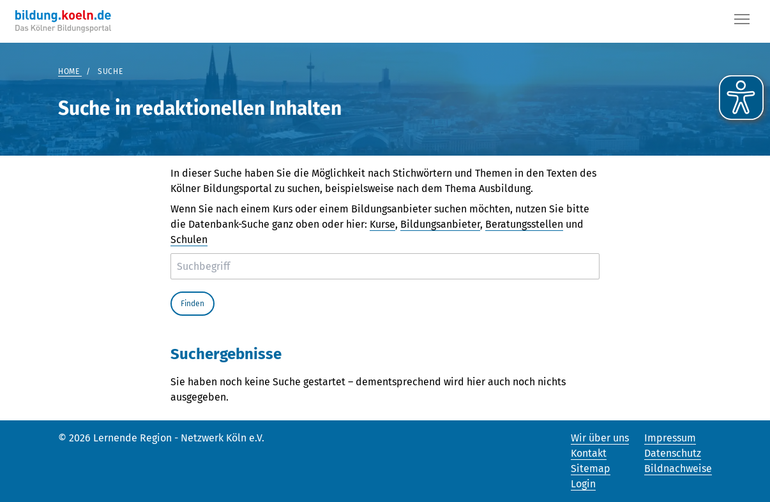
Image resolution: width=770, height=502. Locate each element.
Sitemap (590, 468)
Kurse (382, 224)
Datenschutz (672, 453)
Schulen (189, 239)
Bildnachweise (678, 468)
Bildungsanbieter (440, 224)
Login (583, 484)
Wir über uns (600, 438)
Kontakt (589, 453)
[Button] (742, 21)
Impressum (670, 438)
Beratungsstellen (524, 224)
